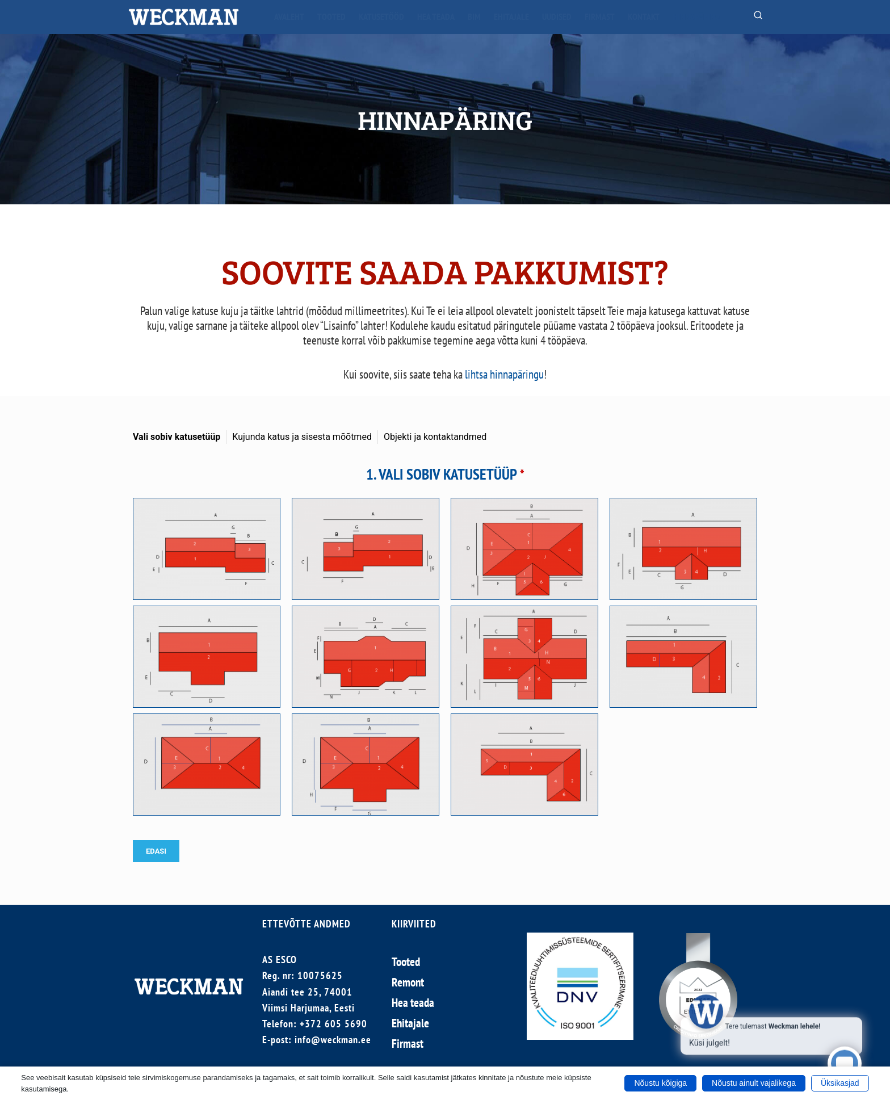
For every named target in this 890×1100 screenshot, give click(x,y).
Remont (408, 982)
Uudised (557, 16)
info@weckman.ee (333, 1039)
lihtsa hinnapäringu (504, 374)
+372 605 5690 (333, 1023)
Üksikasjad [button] (840, 1083)
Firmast (600, 16)
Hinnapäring (696, 16)
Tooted (331, 16)
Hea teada (436, 16)
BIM (474, 16)
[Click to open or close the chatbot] (845, 1060)
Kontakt (644, 16)
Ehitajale (511, 16)
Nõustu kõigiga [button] (660, 1083)
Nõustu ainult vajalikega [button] (754, 1083)
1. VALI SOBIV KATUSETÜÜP (445, 474)
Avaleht (289, 16)
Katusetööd (381, 16)
